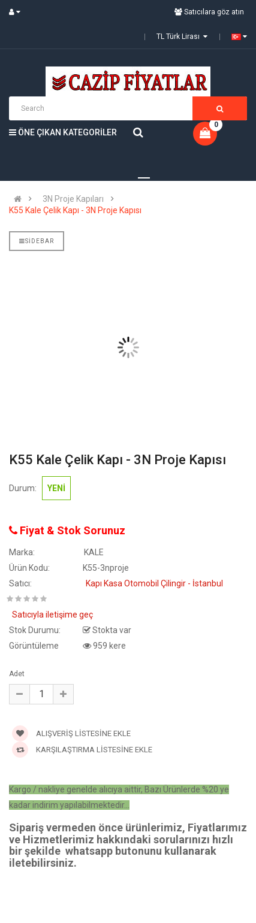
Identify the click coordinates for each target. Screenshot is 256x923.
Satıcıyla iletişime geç (52, 614)
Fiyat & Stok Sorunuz (67, 530)
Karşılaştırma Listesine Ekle (82, 749)
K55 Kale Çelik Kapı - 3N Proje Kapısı (75, 210)
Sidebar (36, 241)
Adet (17, 674)
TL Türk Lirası (181, 36)
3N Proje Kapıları (73, 199)
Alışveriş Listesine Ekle (71, 733)
